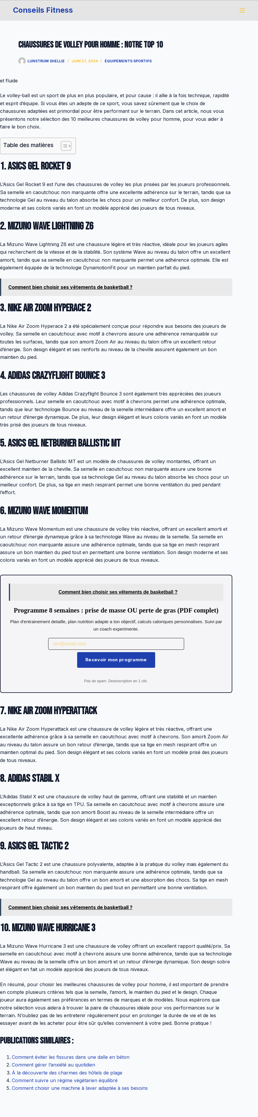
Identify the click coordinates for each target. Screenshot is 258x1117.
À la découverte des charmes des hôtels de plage (67, 1073)
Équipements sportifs (128, 61)
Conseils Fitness (43, 10)
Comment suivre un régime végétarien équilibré (65, 1080)
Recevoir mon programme (116, 659)
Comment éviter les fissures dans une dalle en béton (70, 1057)
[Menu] (242, 10)
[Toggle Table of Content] (63, 146)
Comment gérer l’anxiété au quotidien (53, 1065)
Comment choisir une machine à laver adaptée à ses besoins (80, 1088)
